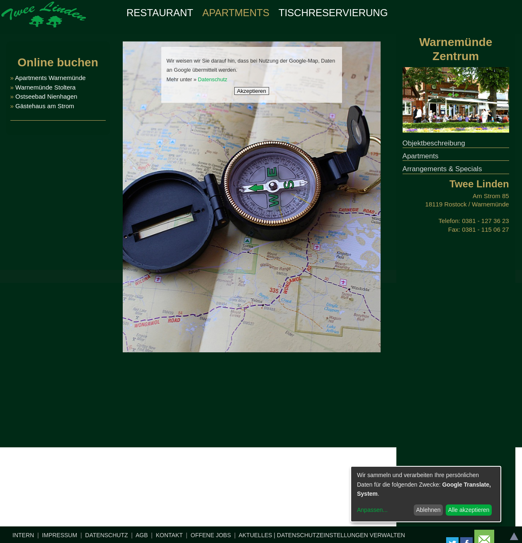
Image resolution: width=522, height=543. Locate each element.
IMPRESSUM (59, 535)
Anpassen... (372, 510)
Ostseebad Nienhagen (46, 96)
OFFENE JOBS (211, 535)
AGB (142, 535)
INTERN (23, 535)
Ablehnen (428, 510)
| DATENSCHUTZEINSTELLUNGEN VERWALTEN (339, 535)
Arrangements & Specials (442, 169)
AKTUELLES (255, 535)
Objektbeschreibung (434, 143)
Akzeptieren (251, 91)
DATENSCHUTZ (106, 535)
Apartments (421, 156)
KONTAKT (169, 535)
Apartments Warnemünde (50, 77)
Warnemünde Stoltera (45, 87)
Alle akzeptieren (469, 510)
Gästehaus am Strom (44, 105)
